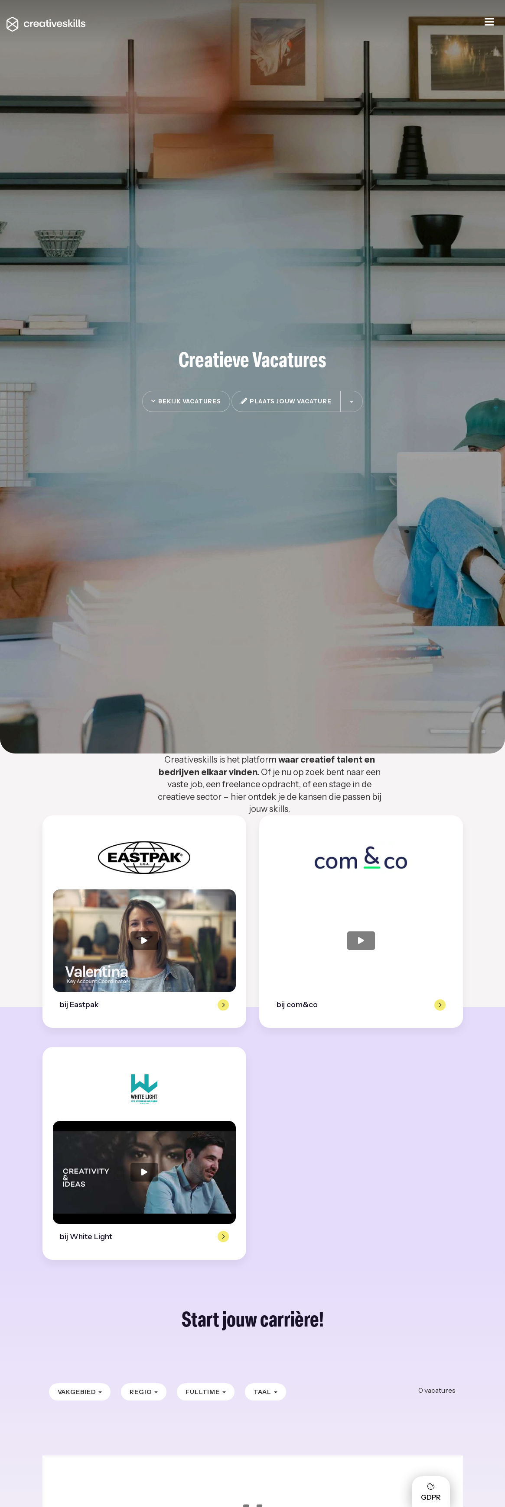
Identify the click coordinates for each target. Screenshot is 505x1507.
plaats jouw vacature (286, 401)
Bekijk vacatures (186, 401)
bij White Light (86, 1236)
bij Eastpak (79, 1004)
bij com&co (297, 1004)
